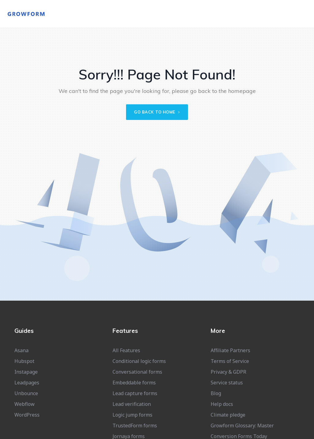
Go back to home (157, 112)
